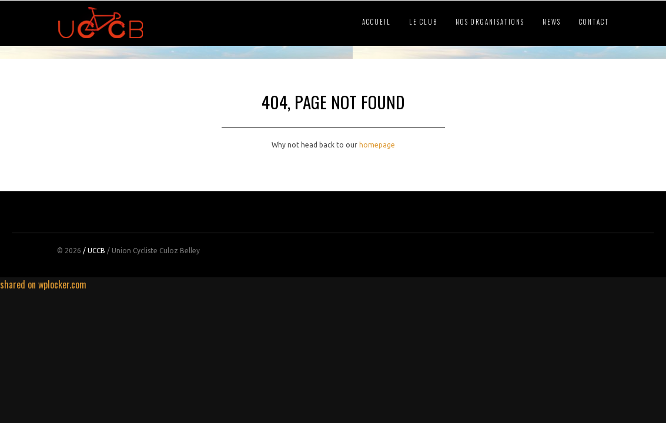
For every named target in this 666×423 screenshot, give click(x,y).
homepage (377, 145)
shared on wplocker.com (43, 284)
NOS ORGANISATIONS (490, 21)
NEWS (552, 21)
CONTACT (594, 21)
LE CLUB (423, 21)
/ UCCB (94, 250)
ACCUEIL (376, 21)
